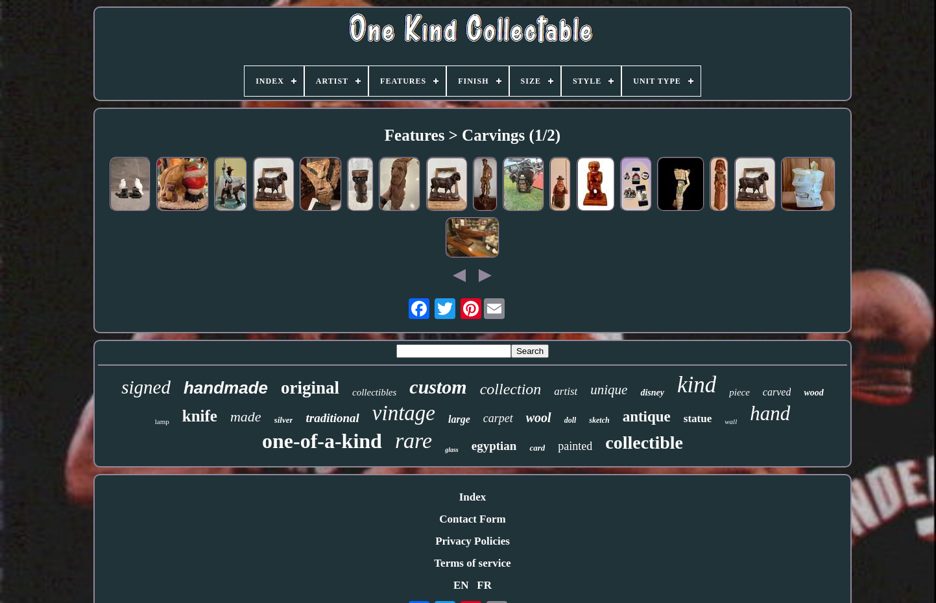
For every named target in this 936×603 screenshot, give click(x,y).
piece (739, 392)
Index (472, 497)
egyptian (494, 446)
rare (413, 441)
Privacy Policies (472, 541)
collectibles (374, 392)
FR (484, 585)
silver (283, 420)
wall (731, 421)
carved (777, 391)
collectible (644, 442)
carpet (498, 418)
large (459, 419)
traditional (332, 418)
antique (647, 416)
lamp (162, 421)
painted (575, 446)
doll (570, 420)
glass (452, 449)
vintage (403, 413)
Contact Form (472, 519)
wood (813, 392)
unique (608, 389)
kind (696, 384)
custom (437, 386)
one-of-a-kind (322, 441)
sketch (599, 420)
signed (146, 387)
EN (461, 585)
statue (698, 418)
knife (199, 416)
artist (565, 391)
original (310, 387)
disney (652, 392)
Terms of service (472, 563)
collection (511, 389)
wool (538, 417)
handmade (226, 387)
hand (770, 413)
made (245, 416)
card (537, 448)
